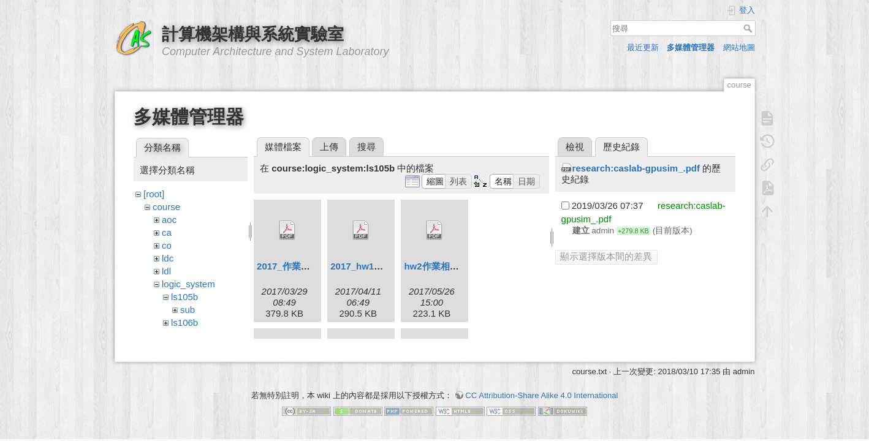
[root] (153, 194)
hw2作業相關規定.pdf (449, 266)
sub (187, 309)
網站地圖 (739, 47)
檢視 (575, 146)
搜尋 (749, 28)
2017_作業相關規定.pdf (305, 266)
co (167, 245)
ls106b (184, 322)
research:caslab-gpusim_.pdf (636, 168)
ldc (167, 258)
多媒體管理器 (691, 47)
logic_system (188, 284)
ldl (166, 271)
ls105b (184, 297)
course (166, 207)
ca (167, 232)
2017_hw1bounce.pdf (376, 266)
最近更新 (643, 47)
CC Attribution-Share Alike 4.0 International (541, 397)
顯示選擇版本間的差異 (606, 256)
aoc (169, 219)
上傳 (329, 146)
